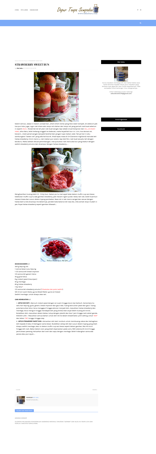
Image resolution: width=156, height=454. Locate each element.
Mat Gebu (20, 68)
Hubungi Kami (34, 10)
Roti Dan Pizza (23, 60)
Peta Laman (24, 10)
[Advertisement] (78, 43)
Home (16, 60)
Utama (17, 10)
